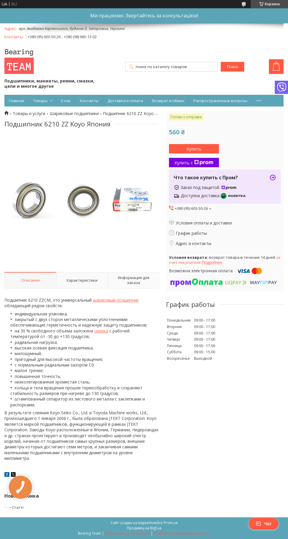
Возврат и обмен (168, 100)
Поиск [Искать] (232, 67)
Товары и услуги (29, 113)
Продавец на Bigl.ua (144, 528)
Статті (18, 507)
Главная (16, 100)
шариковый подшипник (116, 300)
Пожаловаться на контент (127, 533)
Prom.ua (171, 522)
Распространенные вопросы (220, 100)
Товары (40, 100)
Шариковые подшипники (74, 113)
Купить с (194, 162)
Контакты (89, 100)
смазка (101, 331)
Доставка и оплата (125, 100)
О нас (66, 100)
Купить (194, 149)
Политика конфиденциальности (182, 533)
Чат (264, 523)
